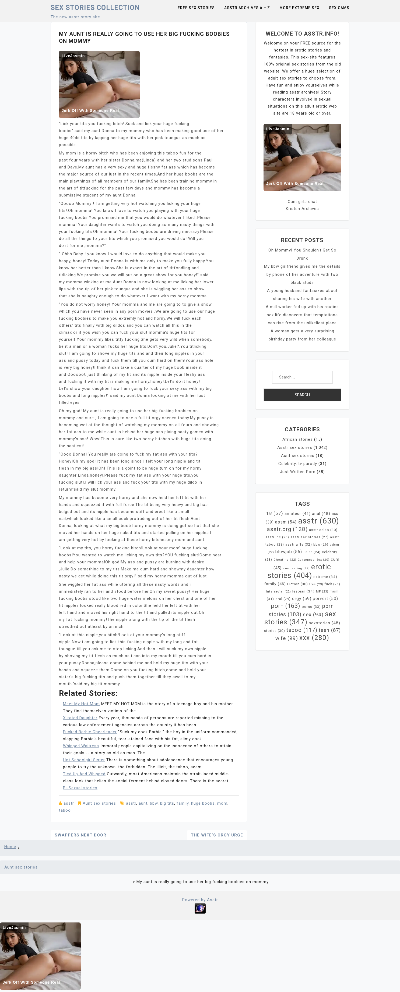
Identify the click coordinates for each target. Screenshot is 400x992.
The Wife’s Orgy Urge (217, 835)
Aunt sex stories (99, 803)
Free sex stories (196, 8)
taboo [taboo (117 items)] (301, 630)
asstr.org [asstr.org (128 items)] (287, 529)
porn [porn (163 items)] (285, 605)
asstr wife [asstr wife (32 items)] (298, 544)
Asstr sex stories (294, 447)
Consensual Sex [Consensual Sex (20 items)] (313, 560)
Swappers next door (80, 835)
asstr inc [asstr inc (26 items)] (277, 537)
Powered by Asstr (200, 899)
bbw (154, 803)
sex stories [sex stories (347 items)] (300, 618)
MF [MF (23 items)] (322, 591)
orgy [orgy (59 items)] (301, 598)
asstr (69, 803)
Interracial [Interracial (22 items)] (278, 591)
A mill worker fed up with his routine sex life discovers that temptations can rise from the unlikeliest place (302, 314)
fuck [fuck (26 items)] (332, 584)
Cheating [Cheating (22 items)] (284, 560)
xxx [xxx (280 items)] (314, 638)
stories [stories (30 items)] (274, 631)
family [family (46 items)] (275, 583)
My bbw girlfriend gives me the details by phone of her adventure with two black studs (302, 274)
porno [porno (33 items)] (311, 607)
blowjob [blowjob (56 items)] (288, 551)
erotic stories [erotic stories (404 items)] (299, 571)
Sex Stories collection (95, 8)
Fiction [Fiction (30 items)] (297, 584)
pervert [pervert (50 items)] (325, 598)
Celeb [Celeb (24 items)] (312, 552)
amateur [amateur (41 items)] (298, 513)
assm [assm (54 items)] (286, 522)
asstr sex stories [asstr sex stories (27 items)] (309, 537)
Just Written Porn (297, 471)
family (183, 803)
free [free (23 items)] (316, 584)
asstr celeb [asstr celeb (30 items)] (323, 530)
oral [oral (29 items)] (283, 599)
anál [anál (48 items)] (321, 513)
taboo (65, 810)
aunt (143, 803)
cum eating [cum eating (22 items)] (296, 568)
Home (10, 846)
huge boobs (203, 803)
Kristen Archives (302, 208)
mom (222, 803)
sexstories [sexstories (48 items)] (324, 623)
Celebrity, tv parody (297, 463)
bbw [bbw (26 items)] (320, 544)
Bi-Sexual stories (80, 788)
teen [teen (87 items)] (330, 630)
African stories (297, 439)
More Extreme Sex (299, 8)
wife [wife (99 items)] (286, 638)
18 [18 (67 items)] (274, 513)
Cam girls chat (302, 201)
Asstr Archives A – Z (247, 8)
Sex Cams (339, 8)
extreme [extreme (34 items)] (325, 577)
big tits (167, 803)
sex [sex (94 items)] (313, 614)
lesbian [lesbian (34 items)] (303, 591)
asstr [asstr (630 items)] (318, 520)
